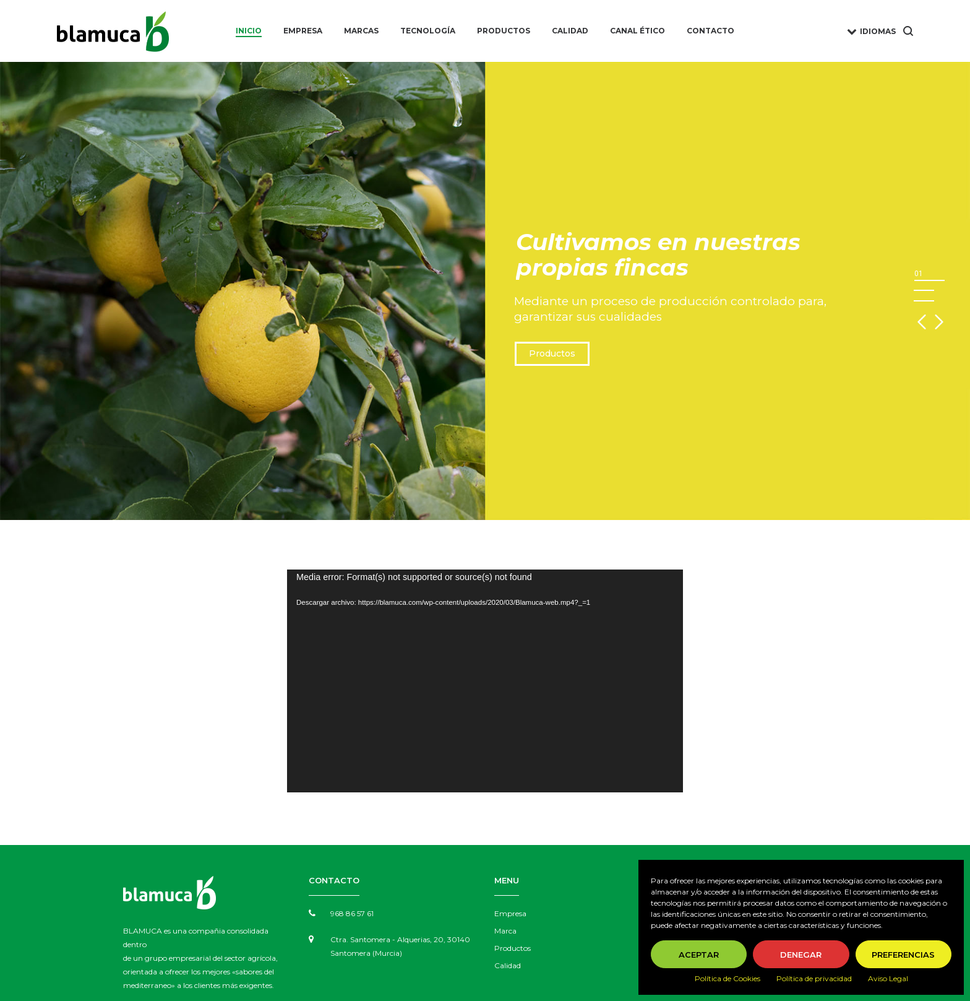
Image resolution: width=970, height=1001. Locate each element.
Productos (552, 353)
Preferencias (903, 955)
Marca (505, 930)
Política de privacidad (814, 978)
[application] (485, 681)
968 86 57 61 (352, 913)
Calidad (507, 965)
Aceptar (699, 955)
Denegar (801, 955)
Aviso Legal (888, 978)
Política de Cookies (727, 978)
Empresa (510, 913)
